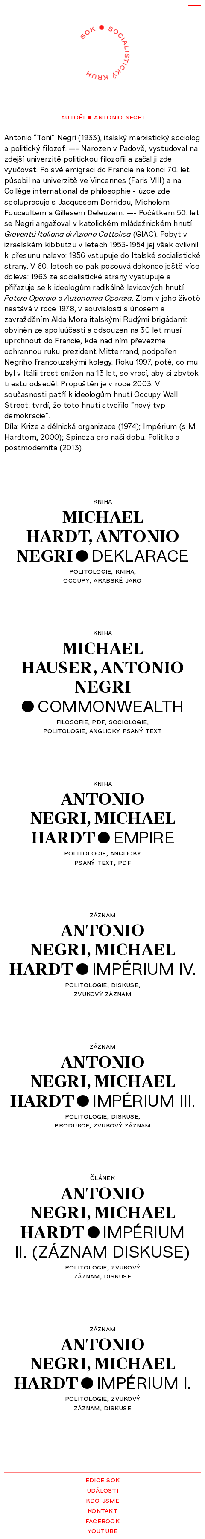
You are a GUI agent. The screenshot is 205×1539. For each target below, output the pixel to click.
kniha (124, 570)
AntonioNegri (129, 677)
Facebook (102, 1520)
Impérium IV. (144, 968)
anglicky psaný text (125, 730)
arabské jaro (117, 579)
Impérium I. (144, 1382)
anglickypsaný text (107, 857)
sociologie (128, 721)
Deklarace (140, 555)
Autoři (73, 116)
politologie (90, 570)
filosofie (72, 721)
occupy (76, 579)
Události (102, 1489)
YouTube (103, 1530)
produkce (71, 1124)
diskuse (124, 984)
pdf (98, 721)
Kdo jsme (102, 1500)
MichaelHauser (82, 658)
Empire (144, 837)
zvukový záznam (102, 993)
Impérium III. (144, 1100)
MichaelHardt (85, 526)
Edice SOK (102, 1479)
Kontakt (102, 1510)
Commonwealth (111, 705)
